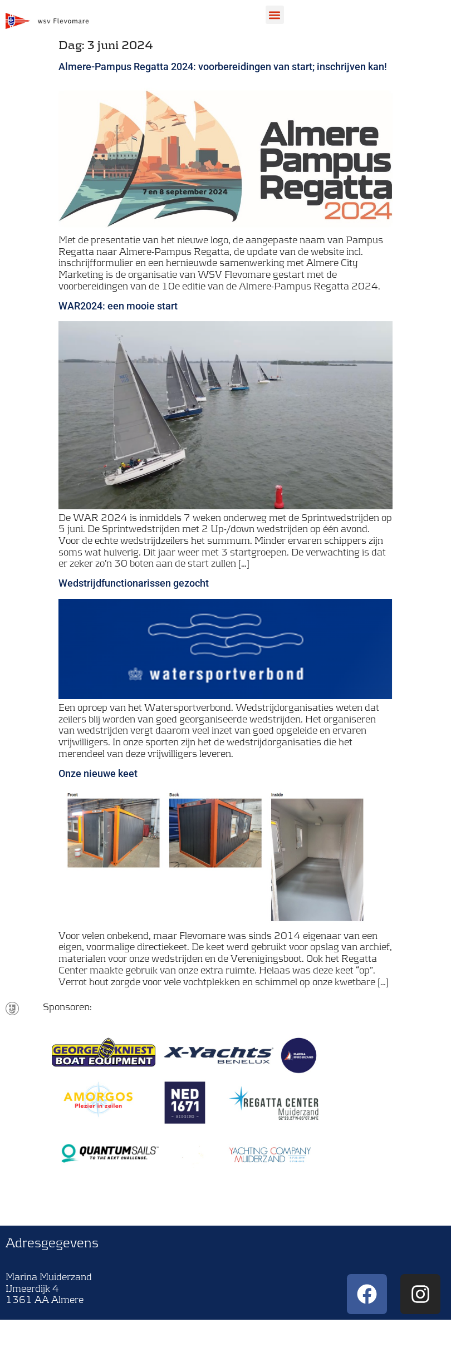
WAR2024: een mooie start (118, 306)
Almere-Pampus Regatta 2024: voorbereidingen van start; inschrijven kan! (222, 66)
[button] (275, 15)
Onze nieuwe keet (98, 773)
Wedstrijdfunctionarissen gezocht (133, 583)
